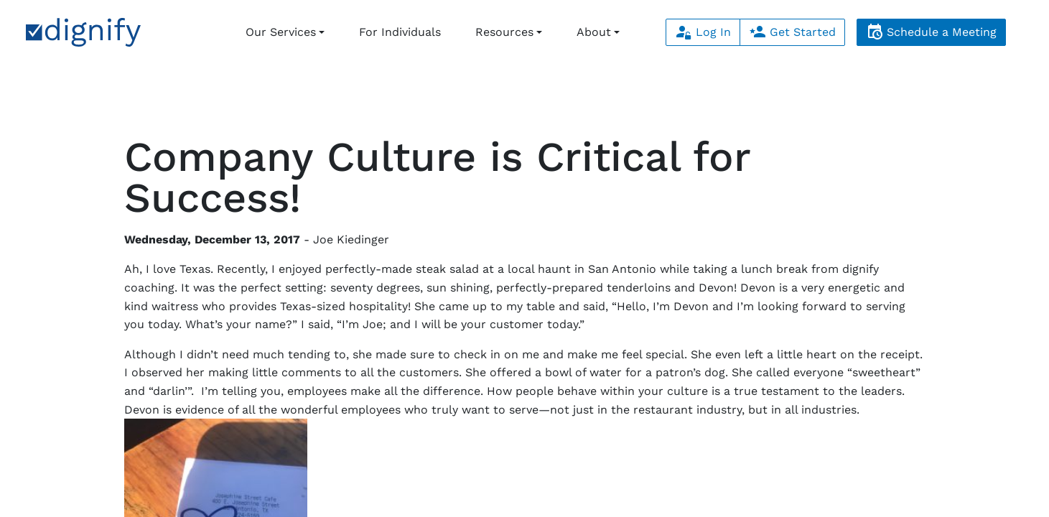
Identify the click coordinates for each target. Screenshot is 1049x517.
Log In (703, 32)
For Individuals (400, 32)
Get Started (792, 32)
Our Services (281, 32)
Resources (504, 32)
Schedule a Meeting (931, 32)
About (594, 32)
